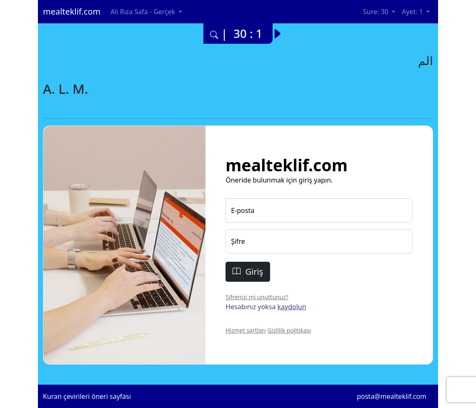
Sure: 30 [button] (376, 11)
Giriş (248, 271)
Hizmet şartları (245, 330)
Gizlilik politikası (289, 330)
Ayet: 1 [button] (413, 11)
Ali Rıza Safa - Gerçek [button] (143, 11)
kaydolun (292, 306)
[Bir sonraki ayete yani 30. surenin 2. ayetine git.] (281, 30)
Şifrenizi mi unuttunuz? (256, 297)
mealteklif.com (71, 11)
